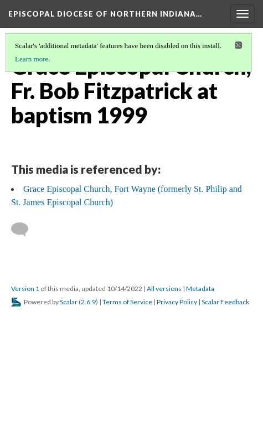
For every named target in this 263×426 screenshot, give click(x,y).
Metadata (200, 288)
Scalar (69, 302)
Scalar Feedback (225, 302)
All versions (164, 288)
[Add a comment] (24, 229)
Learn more (31, 59)
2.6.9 (88, 302)
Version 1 (25, 288)
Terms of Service (127, 302)
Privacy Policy (177, 302)
